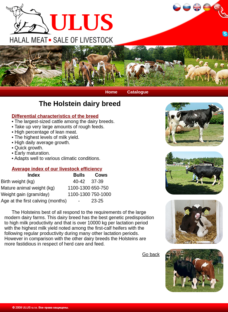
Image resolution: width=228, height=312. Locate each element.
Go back (151, 254)
